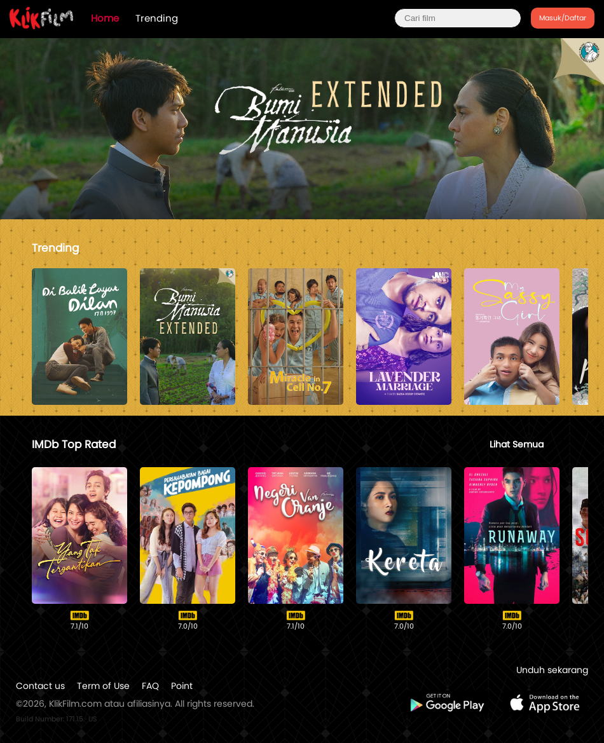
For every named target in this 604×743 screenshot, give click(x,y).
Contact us (40, 685)
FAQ (150, 685)
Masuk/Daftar (562, 18)
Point (182, 685)
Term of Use (103, 685)
